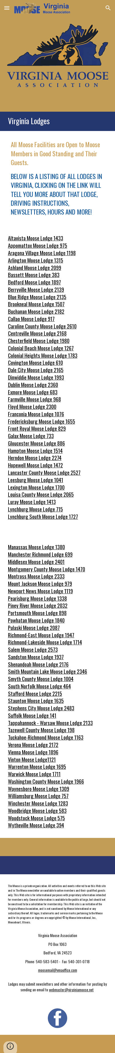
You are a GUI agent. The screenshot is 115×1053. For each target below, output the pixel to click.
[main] (57, 121)
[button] (7, 8)
